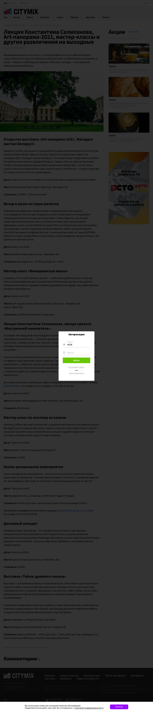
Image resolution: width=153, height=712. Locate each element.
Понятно (119, 707)
